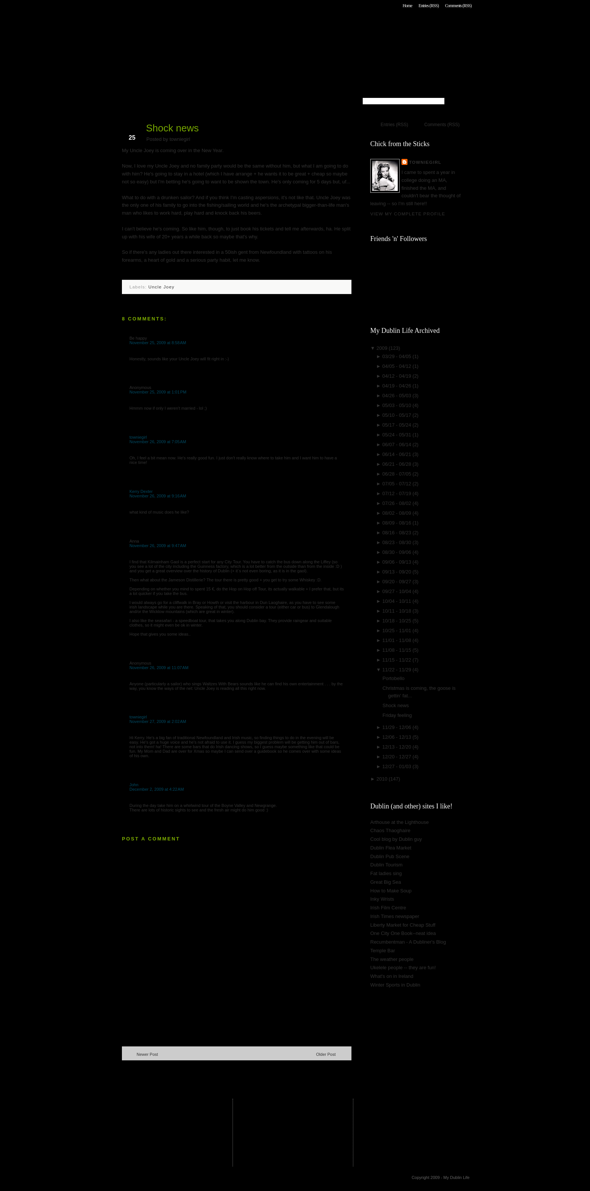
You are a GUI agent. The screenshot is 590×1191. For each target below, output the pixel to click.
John (133, 784)
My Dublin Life (218, 26)
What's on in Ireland (392, 976)
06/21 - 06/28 (397, 464)
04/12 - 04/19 (397, 376)
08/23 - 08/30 (397, 542)
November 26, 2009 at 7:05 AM (157, 441)
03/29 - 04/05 (397, 356)
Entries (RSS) (428, 5)
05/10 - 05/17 (397, 415)
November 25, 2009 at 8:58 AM (157, 342)
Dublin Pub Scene (389, 856)
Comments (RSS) (458, 5)
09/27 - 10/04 (397, 591)
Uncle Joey (161, 286)
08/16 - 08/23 (397, 532)
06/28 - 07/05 (397, 474)
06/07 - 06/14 (397, 444)
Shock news (172, 128)
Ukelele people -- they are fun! (403, 967)
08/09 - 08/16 (397, 523)
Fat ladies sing (386, 873)
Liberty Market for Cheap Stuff (402, 925)
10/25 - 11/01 (397, 630)
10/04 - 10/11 (397, 601)
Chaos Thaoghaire (390, 830)
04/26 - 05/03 (397, 395)
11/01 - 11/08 (397, 640)
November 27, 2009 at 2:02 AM (157, 721)
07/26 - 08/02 (397, 503)
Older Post (326, 1054)
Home (407, 5)
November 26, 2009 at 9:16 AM (157, 496)
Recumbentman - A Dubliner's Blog (408, 942)
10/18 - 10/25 (397, 621)
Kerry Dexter (141, 491)
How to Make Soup (391, 891)
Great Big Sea (385, 882)
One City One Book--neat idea (403, 933)
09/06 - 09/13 (397, 562)
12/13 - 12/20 (397, 747)
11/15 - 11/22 (397, 660)
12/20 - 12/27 (397, 756)
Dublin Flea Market (390, 848)
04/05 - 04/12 (397, 366)
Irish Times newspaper (394, 916)
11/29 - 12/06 (397, 727)
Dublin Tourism (386, 865)
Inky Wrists (382, 899)
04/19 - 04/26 (397, 386)
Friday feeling (397, 715)
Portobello (393, 678)
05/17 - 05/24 (397, 425)
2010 (382, 779)
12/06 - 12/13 (397, 737)
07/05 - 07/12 (397, 483)
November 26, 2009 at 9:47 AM (157, 545)
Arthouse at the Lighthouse (399, 822)
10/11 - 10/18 (397, 611)
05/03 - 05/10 (397, 405)
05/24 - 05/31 (397, 435)
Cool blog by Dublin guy (396, 839)
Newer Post (147, 1054)
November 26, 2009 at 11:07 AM (159, 667)
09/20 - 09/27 (397, 581)
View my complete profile (407, 213)
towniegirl (138, 437)
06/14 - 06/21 (397, 454)
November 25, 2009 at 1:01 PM (157, 392)
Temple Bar (382, 950)
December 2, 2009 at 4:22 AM (156, 789)
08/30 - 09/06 (397, 552)
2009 (382, 348)
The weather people (392, 959)
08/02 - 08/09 (397, 513)
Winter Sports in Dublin (395, 985)
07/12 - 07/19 (397, 493)
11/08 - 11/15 (397, 650)
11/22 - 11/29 (397, 670)
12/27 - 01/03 (397, 766)
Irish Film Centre (388, 907)
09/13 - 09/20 (397, 572)
